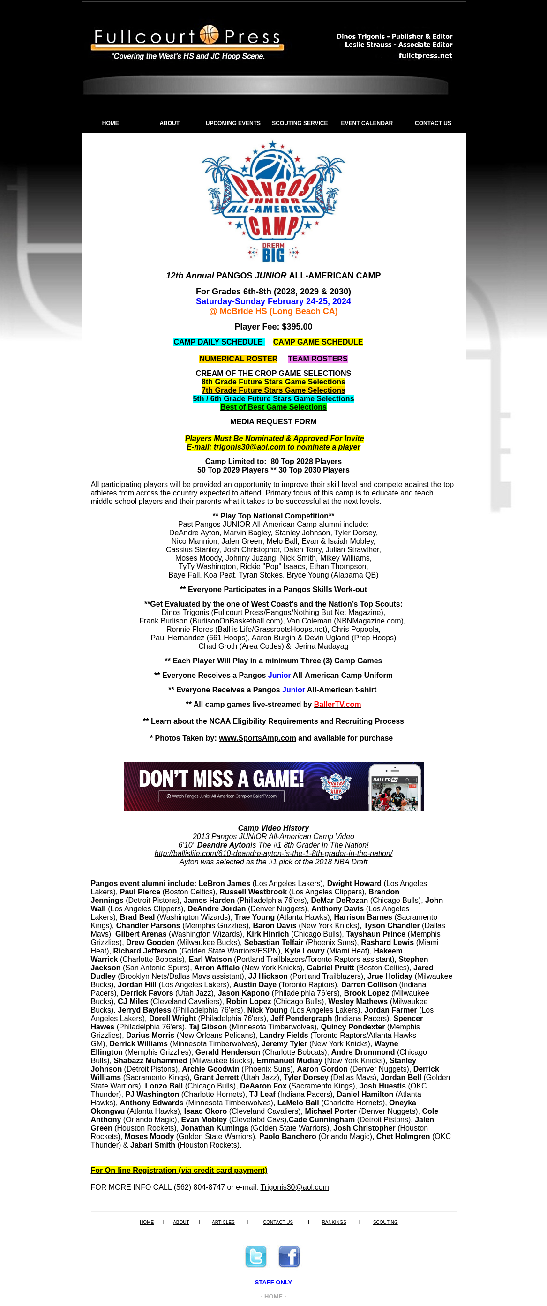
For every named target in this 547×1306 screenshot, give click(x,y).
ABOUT (169, 123)
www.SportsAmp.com (257, 738)
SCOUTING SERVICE (300, 123)
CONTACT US (433, 123)
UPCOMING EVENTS (233, 123)
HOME (110, 123)
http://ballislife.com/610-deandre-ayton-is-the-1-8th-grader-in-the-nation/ (274, 853)
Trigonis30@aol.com (294, 1187)
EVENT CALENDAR (367, 123)
